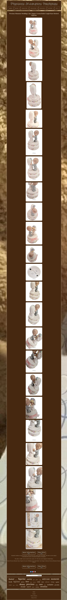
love (27, 581)
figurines (16, 582)
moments (55, 579)
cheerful (23, 587)
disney (22, 584)
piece (16, 579)
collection (47, 582)
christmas (43, 587)
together (57, 582)
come (38, 582)
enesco (34, 582)
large (31, 582)
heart (45, 585)
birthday (37, 587)
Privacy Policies (34, 595)
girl (33, 579)
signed (29, 587)
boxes (14, 585)
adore (33, 587)
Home (34, 591)
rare (41, 584)
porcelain (57, 585)
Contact (34, 593)
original (10, 585)
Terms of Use (34, 597)
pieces (22, 582)
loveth (10, 582)
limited (11, 579)
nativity (29, 579)
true (37, 585)
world (40, 579)
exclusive (50, 585)
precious (30, 584)
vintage (52, 582)
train (42, 582)
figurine (22, 579)
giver (37, 579)
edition (46, 579)
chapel (17, 585)
